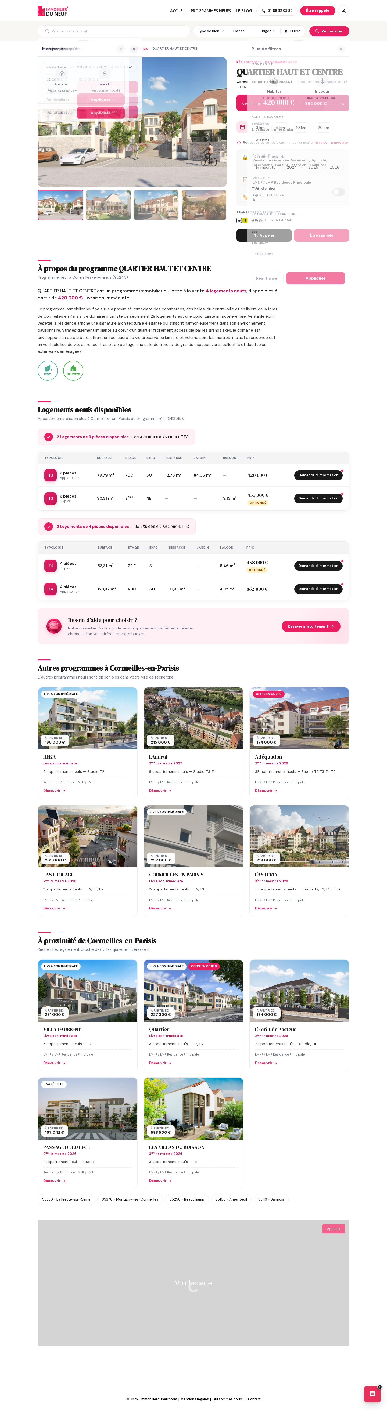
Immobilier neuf (50, 48)
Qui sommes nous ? (228, 1399)
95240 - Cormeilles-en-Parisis (122, 48)
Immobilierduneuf (53, 11)
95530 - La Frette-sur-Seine (66, 1199)
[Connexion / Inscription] (343, 10)
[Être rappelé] (317, 10)
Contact (254, 1399)
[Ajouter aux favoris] (48, 67)
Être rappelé (321, 235)
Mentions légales (195, 1399)
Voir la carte (193, 1283)
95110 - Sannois (271, 1199)
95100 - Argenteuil (231, 1199)
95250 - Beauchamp (187, 1199)
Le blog (244, 10)
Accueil (178, 10)
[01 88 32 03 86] (277, 11)
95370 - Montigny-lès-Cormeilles (130, 1199)
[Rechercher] (329, 31)
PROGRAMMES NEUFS (211, 10)
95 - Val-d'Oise (79, 48)
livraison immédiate (331, 142)
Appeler (264, 235)
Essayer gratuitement (311, 626)
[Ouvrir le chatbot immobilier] (372, 1395)
